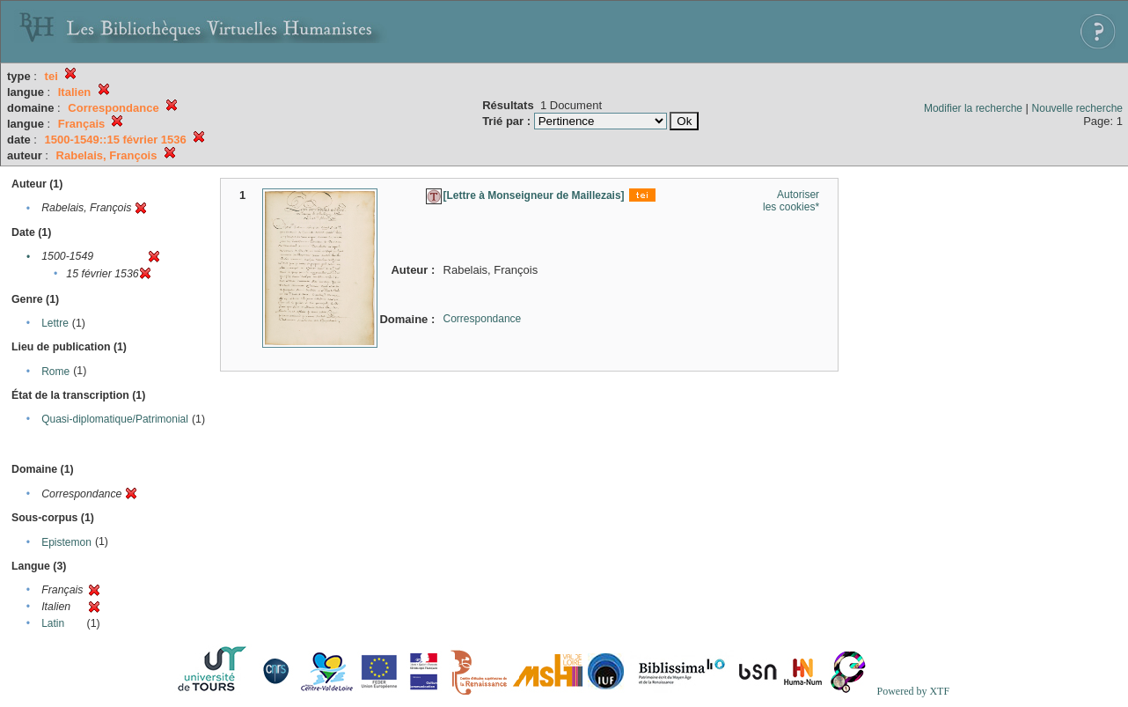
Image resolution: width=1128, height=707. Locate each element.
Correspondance (482, 319)
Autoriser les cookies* (791, 200)
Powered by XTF (912, 691)
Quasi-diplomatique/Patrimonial (114, 419)
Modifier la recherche (973, 108)
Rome (55, 371)
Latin (52, 623)
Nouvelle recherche (1077, 108)
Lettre (55, 323)
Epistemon (66, 542)
